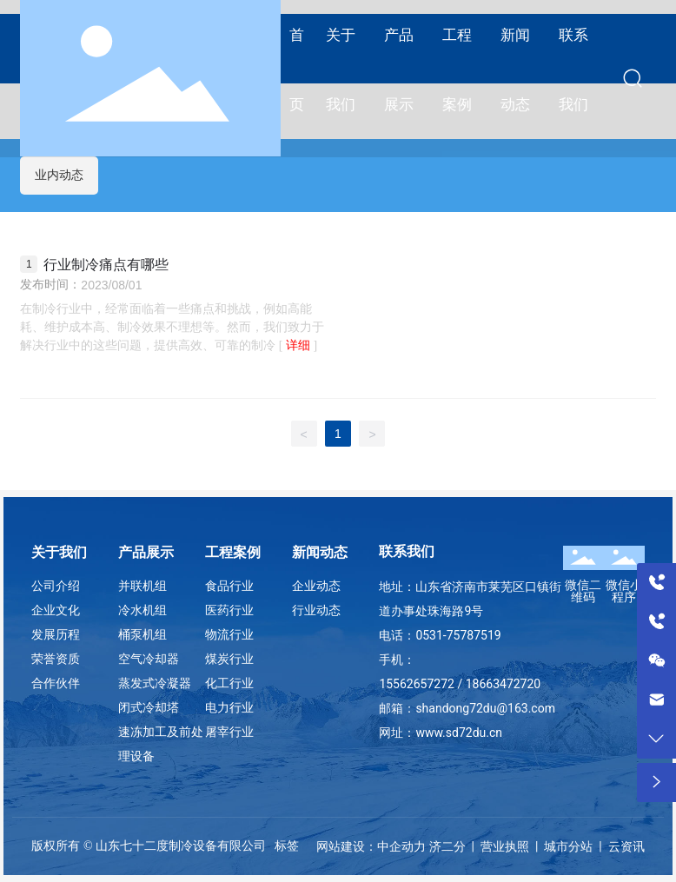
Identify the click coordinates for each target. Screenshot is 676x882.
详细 (298, 345)
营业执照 (504, 846)
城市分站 (568, 846)
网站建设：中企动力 (371, 846)
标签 (287, 845)
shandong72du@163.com (485, 708)
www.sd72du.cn (458, 732)
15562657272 (416, 684)
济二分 (447, 846)
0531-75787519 (457, 635)
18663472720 (503, 684)
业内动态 (59, 175)
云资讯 (626, 846)
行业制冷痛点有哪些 (106, 264)
